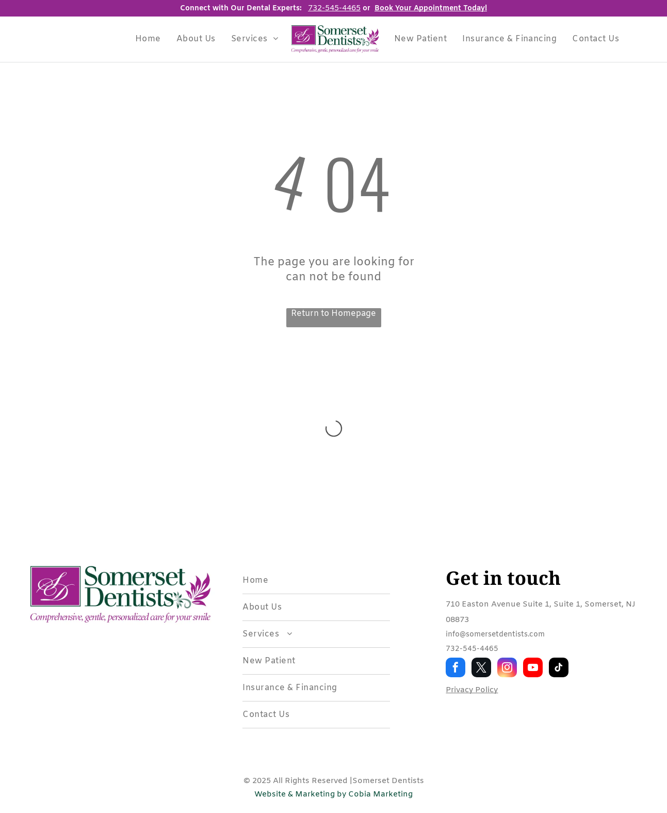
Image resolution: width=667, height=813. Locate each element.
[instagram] (507, 669)
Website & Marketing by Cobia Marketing (333, 794)
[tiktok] (558, 669)
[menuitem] (148, 38)
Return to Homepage (333, 313)
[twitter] (481, 669)
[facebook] (455, 669)
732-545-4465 (472, 649)
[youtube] (533, 669)
